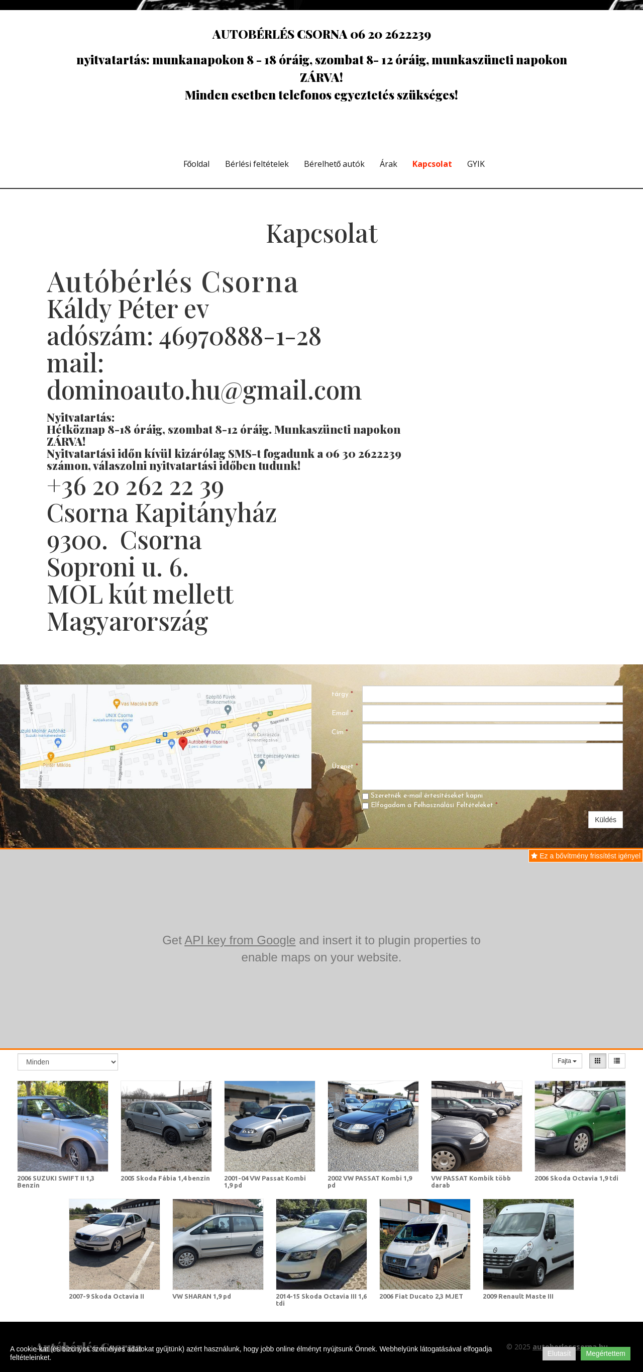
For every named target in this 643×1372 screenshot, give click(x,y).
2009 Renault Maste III (518, 1296)
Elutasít (559, 1353)
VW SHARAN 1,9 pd (201, 1296)
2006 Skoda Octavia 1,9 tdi (576, 1178)
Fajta (567, 1060)
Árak (388, 163)
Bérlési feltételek (257, 163)
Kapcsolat (432, 163)
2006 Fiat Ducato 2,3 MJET (421, 1296)
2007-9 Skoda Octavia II (106, 1296)
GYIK (476, 163)
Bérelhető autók (334, 163)
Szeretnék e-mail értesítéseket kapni (422, 796)
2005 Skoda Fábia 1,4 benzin (165, 1178)
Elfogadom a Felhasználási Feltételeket (430, 805)
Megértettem (605, 1353)
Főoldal (196, 163)
